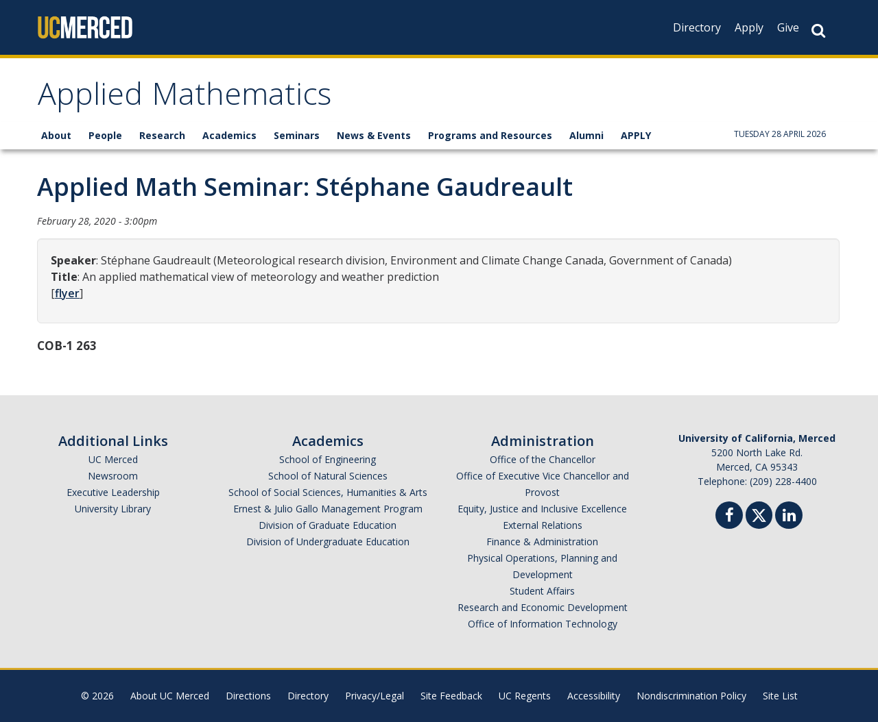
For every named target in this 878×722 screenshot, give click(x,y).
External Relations (542, 525)
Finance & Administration (542, 541)
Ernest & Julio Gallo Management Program (328, 508)
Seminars (297, 135)
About (56, 135)
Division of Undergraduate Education (328, 541)
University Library (113, 508)
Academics (229, 135)
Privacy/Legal (374, 695)
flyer (67, 293)
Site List (780, 695)
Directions (248, 695)
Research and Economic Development (543, 607)
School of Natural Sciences (328, 475)
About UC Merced (169, 695)
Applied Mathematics (184, 98)
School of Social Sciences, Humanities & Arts (327, 492)
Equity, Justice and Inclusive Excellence (542, 508)
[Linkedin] (789, 516)
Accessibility (593, 695)
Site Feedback (451, 695)
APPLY (636, 135)
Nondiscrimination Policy (691, 695)
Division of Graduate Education (327, 525)
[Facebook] (729, 516)
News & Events (374, 135)
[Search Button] (818, 30)
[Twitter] (759, 513)
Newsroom (113, 475)
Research (162, 135)
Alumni (586, 135)
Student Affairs (542, 590)
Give (788, 27)
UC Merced (113, 459)
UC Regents (525, 695)
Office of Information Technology (542, 623)
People (105, 135)
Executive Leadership (113, 492)
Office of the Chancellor (542, 459)
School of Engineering (327, 459)
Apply (749, 27)
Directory (697, 27)
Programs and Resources (490, 135)
